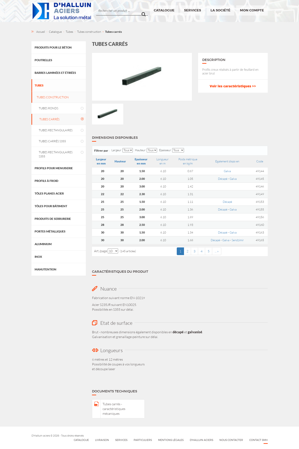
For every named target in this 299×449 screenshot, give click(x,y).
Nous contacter (231, 440)
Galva (227, 171)
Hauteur (140, 150)
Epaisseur (165, 150)
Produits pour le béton (53, 47)
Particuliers (143, 440)
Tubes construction (53, 97)
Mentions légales (171, 440)
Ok (145, 11)
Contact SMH (258, 440)
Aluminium (43, 244)
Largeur (116, 150)
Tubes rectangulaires (56, 130)
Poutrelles (43, 60)
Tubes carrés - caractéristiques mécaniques (114, 409)
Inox (38, 256)
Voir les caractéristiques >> (233, 86)
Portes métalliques (50, 231)
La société (220, 10)
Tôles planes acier (49, 193)
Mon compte (252, 10)
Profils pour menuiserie (54, 168)
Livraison (102, 440)
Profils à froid (46, 181)
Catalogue (164, 10)
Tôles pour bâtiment (51, 206)
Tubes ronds (48, 108)
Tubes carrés (49, 119)
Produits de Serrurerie (53, 218)
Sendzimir (238, 240)
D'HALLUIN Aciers (201, 440)
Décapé (222, 178)
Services (192, 10)
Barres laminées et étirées (55, 72)
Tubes (39, 85)
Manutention (45, 269)
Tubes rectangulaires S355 (56, 154)
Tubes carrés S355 (52, 141)
